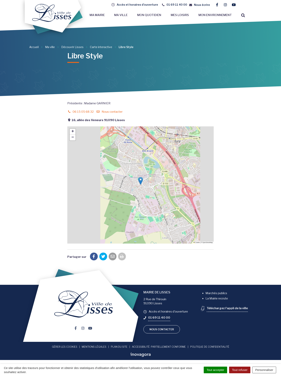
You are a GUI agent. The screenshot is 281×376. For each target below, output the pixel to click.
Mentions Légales (94, 346)
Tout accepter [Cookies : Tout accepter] (215, 370)
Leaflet (196, 242)
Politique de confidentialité (209, 346)
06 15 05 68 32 (80, 111)
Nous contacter (109, 111)
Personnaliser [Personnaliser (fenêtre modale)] (264, 370)
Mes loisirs (180, 15)
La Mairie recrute (216, 298)
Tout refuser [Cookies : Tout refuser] (239, 370)
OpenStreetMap (207, 242)
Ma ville (121, 15)
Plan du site (119, 346)
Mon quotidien (149, 15)
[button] (140, 181)
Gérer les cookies (64, 346)
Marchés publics (216, 293)
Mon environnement (215, 15)
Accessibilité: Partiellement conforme (159, 346)
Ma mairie (97, 15)
